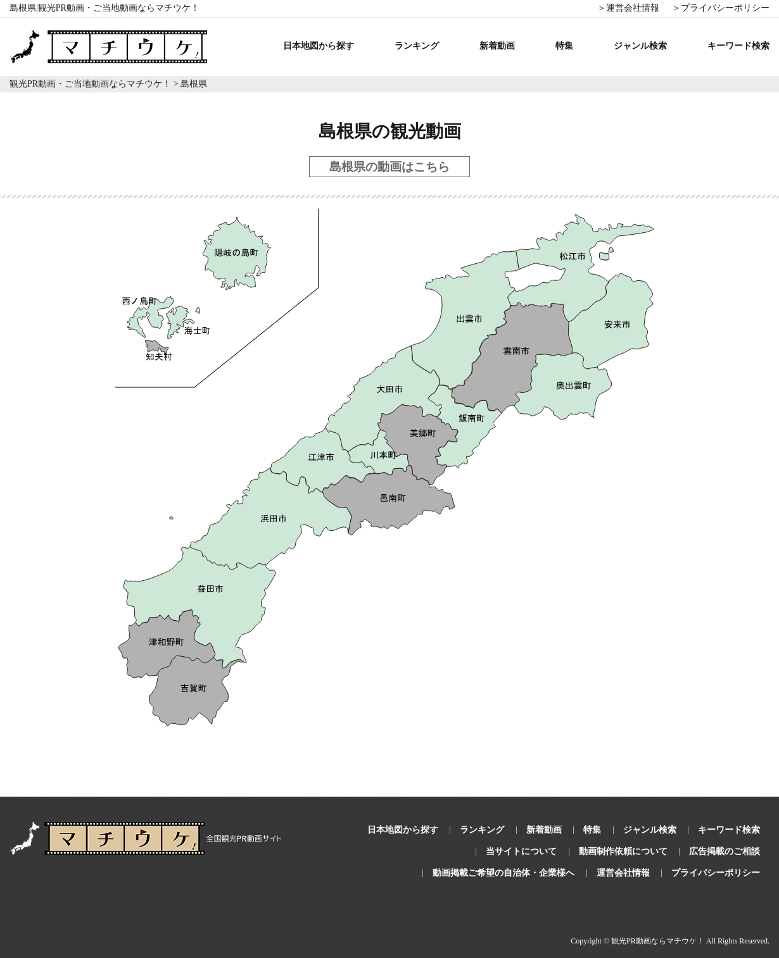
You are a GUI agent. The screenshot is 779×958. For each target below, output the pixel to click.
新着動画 (497, 46)
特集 (564, 46)
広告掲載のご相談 (724, 851)
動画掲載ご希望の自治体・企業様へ (503, 873)
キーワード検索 (738, 46)
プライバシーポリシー (715, 873)
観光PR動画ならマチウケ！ (657, 940)
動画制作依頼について (623, 851)
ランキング (417, 46)
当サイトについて (521, 851)
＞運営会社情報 (628, 8)
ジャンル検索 (640, 46)
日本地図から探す (318, 46)
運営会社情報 (623, 873)
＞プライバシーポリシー (721, 8)
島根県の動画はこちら (389, 166)
